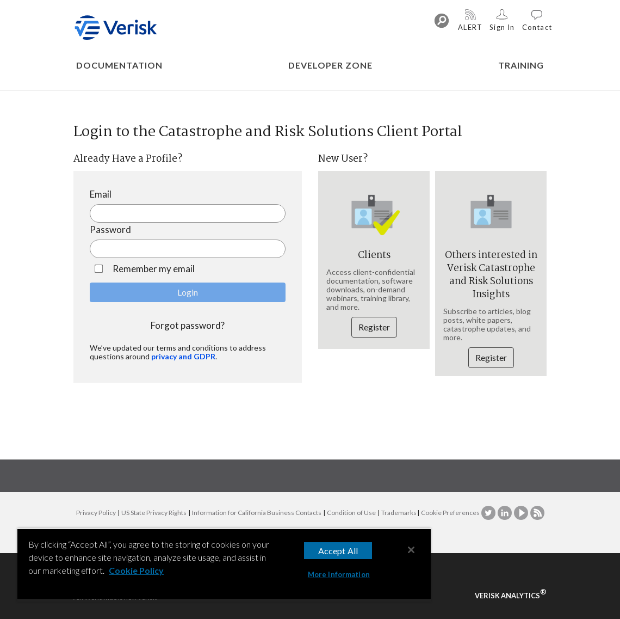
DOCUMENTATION (119, 65)
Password (110, 229)
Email (100, 194)
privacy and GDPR (183, 356)
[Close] (411, 550)
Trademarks (399, 512)
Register (374, 327)
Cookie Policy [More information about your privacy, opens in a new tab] (136, 570)
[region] (224, 565)
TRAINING (521, 65)
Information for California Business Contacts (256, 512)
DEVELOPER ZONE (330, 65)
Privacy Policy (96, 512)
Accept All (338, 551)
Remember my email (152, 268)
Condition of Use (351, 512)
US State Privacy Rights (154, 512)
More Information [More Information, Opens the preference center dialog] (339, 574)
